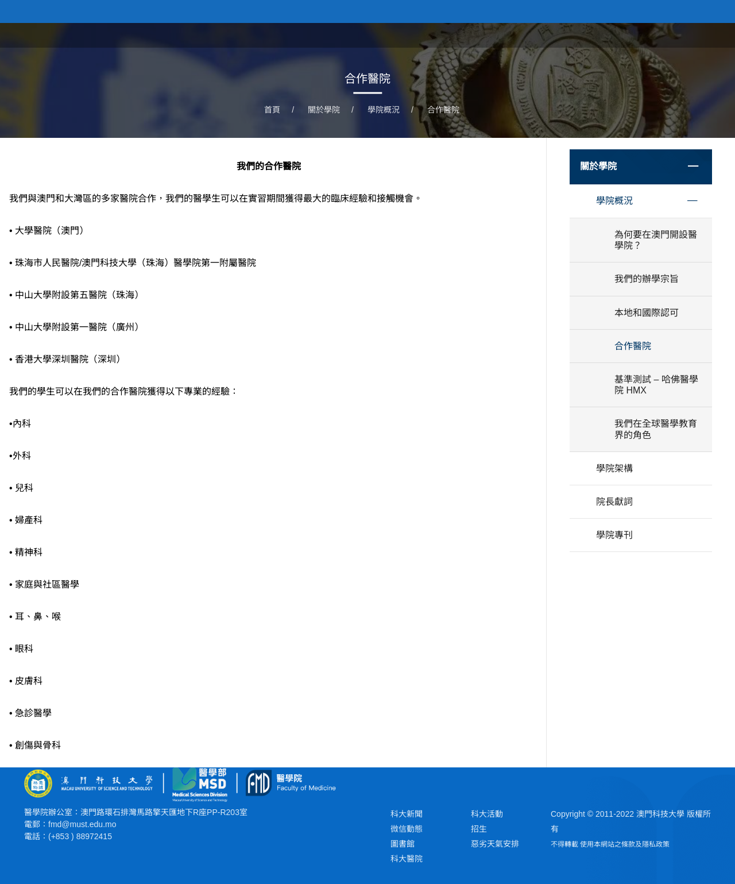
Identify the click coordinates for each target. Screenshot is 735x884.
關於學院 (535, 35)
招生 (479, 828)
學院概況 (384, 109)
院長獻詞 (614, 502)
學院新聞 (643, 35)
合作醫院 (443, 109)
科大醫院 (406, 858)
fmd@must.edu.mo (82, 824)
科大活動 (487, 814)
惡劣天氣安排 (495, 843)
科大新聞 (406, 814)
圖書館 (402, 843)
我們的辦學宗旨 (646, 279)
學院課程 (589, 35)
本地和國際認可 (646, 313)
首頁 (490, 35)
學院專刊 (614, 535)
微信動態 (406, 828)
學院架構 (614, 468)
